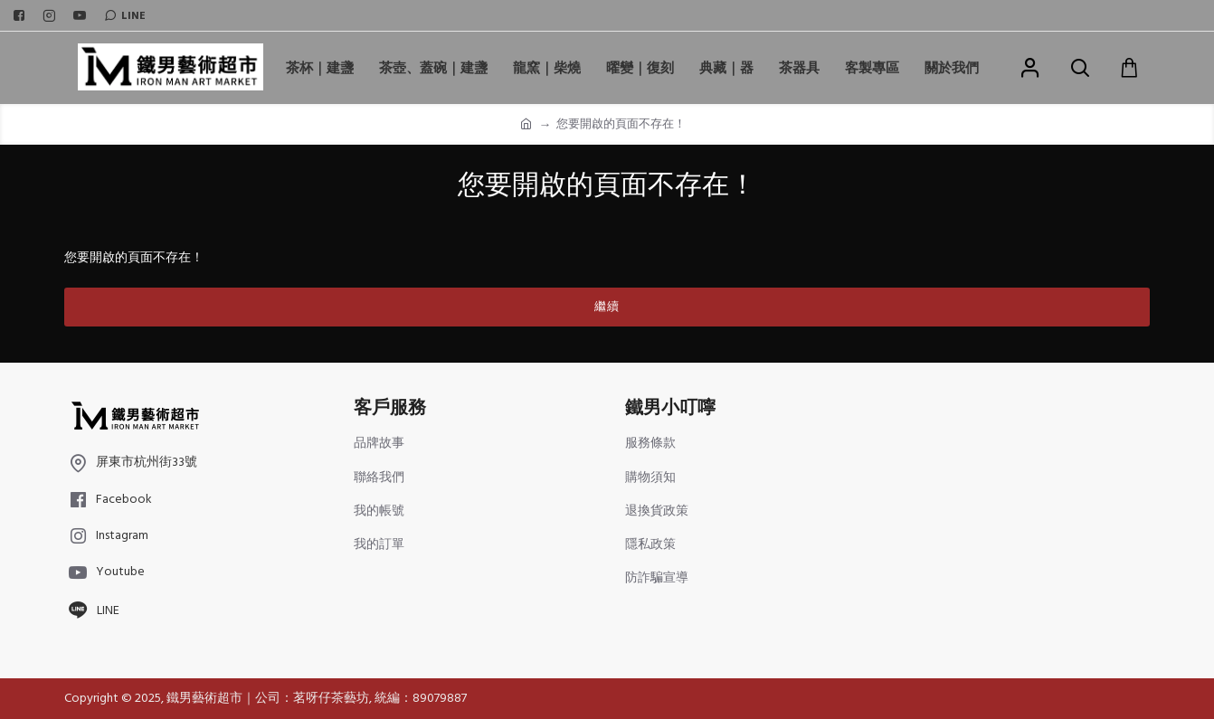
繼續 (607, 306)
